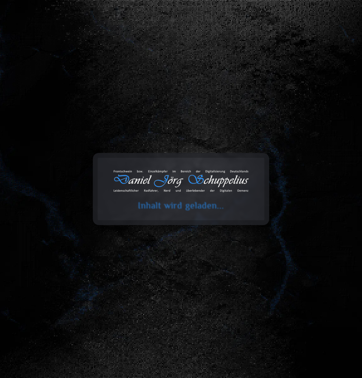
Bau (109, 219)
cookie (8, 28)
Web (313, 219)
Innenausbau (109, 233)
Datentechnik (211, 219)
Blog (171, 29)
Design (262, 233)
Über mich (328, 29)
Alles (59, 219)
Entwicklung (262, 219)
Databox (233, 29)
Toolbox (198, 29)
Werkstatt (211, 247)
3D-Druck (211, 233)
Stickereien (312, 233)
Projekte (294, 29)
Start (20, 113)
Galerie (263, 29)
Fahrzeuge (160, 219)
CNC (160, 247)
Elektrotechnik (160, 233)
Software (58, 233)
